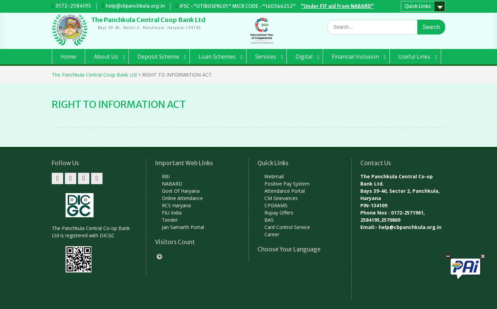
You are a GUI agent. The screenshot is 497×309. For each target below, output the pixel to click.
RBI (166, 176)
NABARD (172, 183)
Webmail (274, 176)
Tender (170, 220)
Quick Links (418, 6)
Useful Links (414, 56)
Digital (303, 56)
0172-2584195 (73, 6)
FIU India (172, 212)
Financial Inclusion (355, 56)
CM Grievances (281, 198)
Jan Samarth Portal (183, 227)
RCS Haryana (176, 205)
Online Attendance (182, 198)
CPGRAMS (276, 205)
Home (68, 56)
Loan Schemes (217, 56)
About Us (106, 56)
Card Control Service (287, 227)
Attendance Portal (284, 191)
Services (265, 56)
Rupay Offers (278, 212)
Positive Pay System (287, 183)
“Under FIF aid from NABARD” (337, 6)
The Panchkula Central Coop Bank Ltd (148, 20)
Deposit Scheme (158, 56)
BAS (269, 220)
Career (271, 234)
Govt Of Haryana (180, 191)
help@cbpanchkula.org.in (135, 6)
